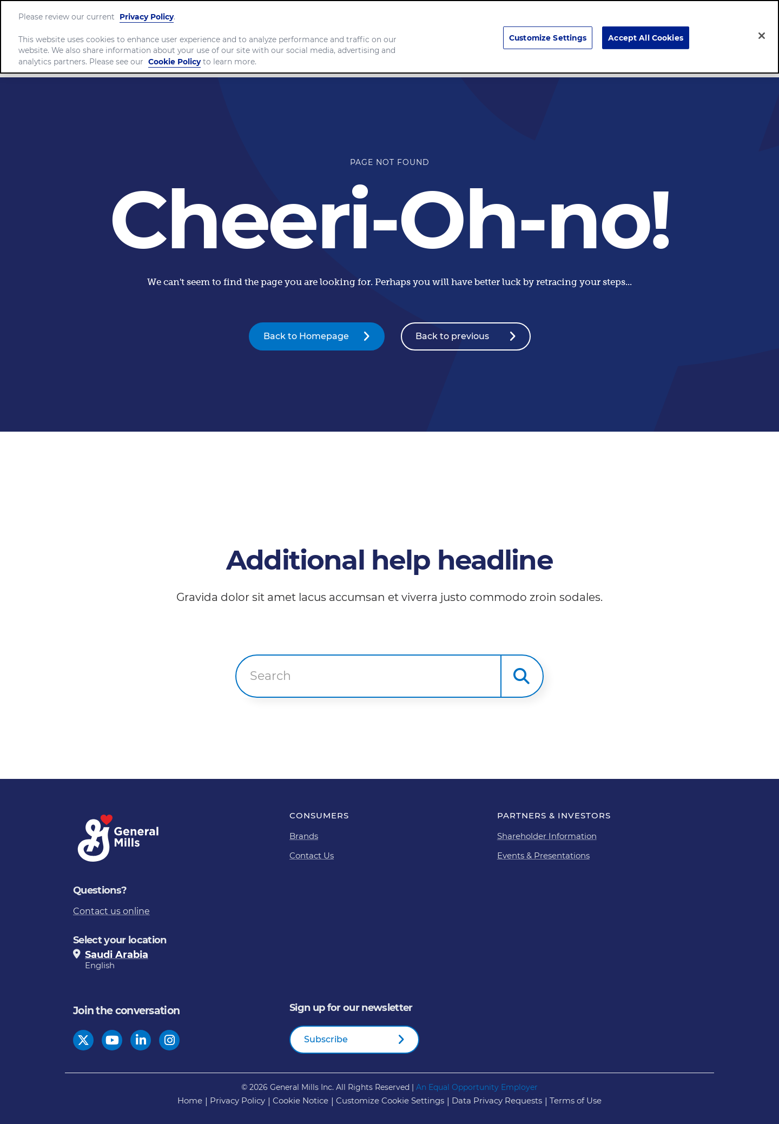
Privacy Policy (147, 16)
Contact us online (111, 911)
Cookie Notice (300, 1100)
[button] (522, 676)
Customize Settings (548, 37)
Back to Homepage (306, 336)
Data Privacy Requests (497, 1100)
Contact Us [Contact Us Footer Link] (311, 855)
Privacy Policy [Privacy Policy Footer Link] (237, 1100)
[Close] (762, 36)
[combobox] (368, 676)
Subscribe (326, 1039)
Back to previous (452, 336)
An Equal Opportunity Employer (477, 1087)
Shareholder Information (547, 836)
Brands (303, 836)
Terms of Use (576, 1100)
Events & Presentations (543, 855)
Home (189, 1100)
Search (270, 676)
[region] (389, 37)
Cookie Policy (174, 61)
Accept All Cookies (645, 37)
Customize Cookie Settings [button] (390, 1100)
